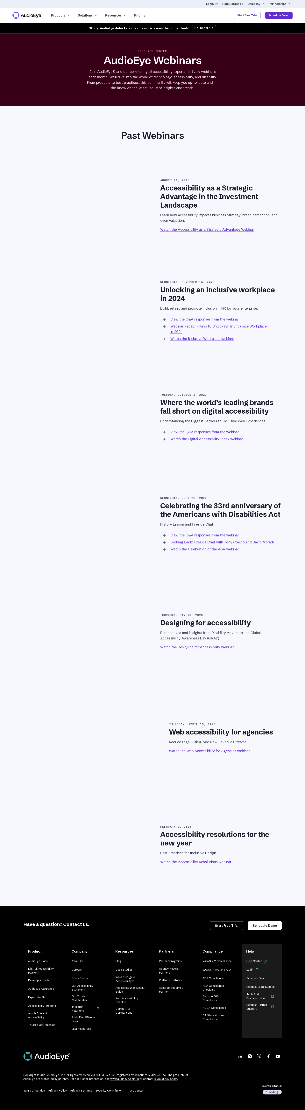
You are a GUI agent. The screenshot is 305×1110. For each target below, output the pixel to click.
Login (212, 4)
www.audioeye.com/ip (124, 1079)
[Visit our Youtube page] (278, 1056)
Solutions (87, 15)
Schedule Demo (278, 15)
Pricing (139, 15)
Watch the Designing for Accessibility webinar (197, 647)
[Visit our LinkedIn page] (240, 1056)
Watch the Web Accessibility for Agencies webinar (209, 751)
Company (256, 4)
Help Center (232, 4)
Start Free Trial (247, 15)
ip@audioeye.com (165, 1079)
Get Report (204, 28)
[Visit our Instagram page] (250, 1056)
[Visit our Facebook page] (268, 1056)
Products (60, 15)
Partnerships (279, 4)
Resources (115, 15)
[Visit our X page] (259, 1056)
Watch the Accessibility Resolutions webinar (195, 862)
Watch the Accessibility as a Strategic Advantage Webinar (207, 229)
